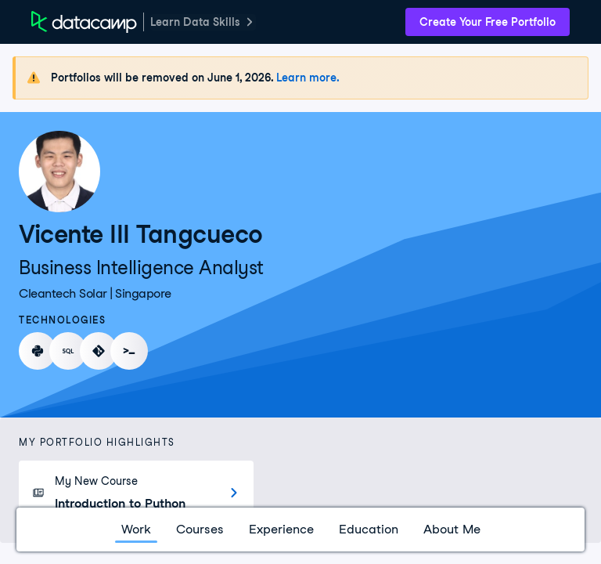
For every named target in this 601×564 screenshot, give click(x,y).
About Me (451, 529)
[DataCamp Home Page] (84, 22)
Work (136, 529)
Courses (200, 529)
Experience (281, 529)
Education (368, 529)
